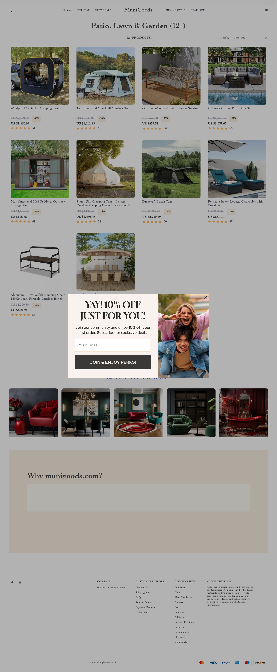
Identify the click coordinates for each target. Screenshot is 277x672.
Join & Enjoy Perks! (113, 362)
